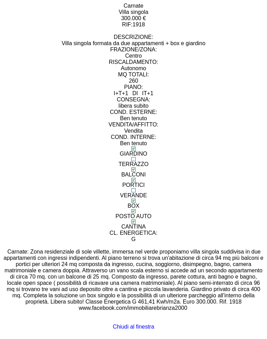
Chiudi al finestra (133, 327)
